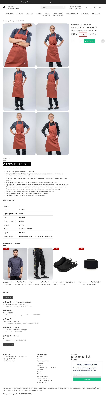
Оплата (39, 372)
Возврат (39, 374)
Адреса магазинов (42, 361)
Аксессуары (85, 14)
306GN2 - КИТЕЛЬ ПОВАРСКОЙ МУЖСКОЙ (14, 285)
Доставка (40, 370)
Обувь (47, 14)
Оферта (39, 365)
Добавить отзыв (8, 297)
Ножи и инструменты (72, 14)
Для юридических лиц (43, 378)
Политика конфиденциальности (46, 367)
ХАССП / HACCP (58, 16)
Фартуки (39, 14)
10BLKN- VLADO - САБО (59, 285)
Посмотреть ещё (8, 345)
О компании (40, 359)
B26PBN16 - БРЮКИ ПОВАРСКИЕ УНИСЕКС (39, 285)
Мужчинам (20, 14)
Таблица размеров (42, 376)
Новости (39, 357)
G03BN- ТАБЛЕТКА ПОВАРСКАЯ (87, 285)
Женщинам (30, 14)
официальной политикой (68, 388)
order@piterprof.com (75, 8)
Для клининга (96, 14)
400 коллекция (41, 383)
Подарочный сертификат (44, 380)
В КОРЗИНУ (89, 41)
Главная (5, 21)
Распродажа (9, 14)
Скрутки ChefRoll (57, 14)
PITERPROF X (46, 16)
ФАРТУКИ (21, 21)
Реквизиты (40, 363)
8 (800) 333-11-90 (75, 6)
